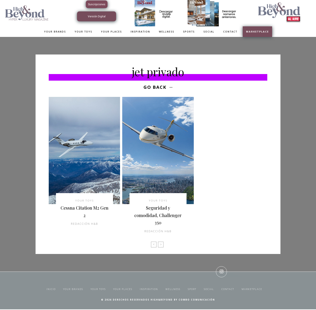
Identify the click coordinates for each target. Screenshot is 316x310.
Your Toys (84, 201)
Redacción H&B (84, 225)
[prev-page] (153, 245)
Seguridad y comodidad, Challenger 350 (158, 216)
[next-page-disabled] (160, 245)
